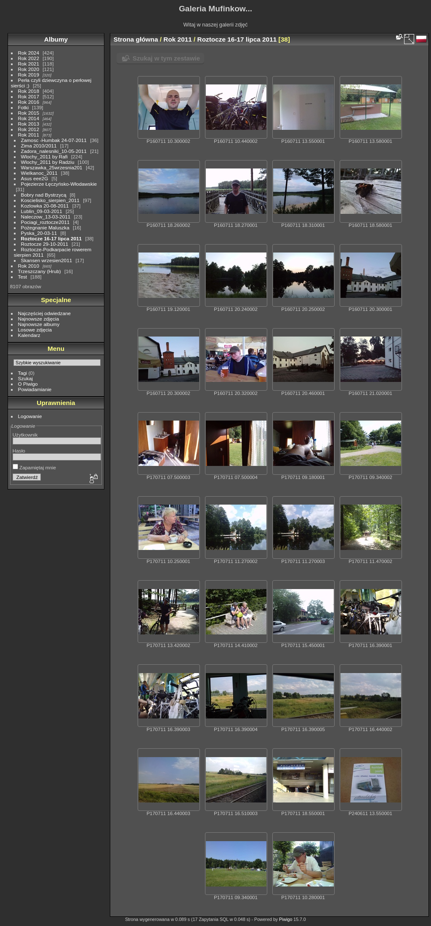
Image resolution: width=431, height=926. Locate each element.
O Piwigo (28, 384)
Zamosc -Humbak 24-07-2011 (54, 140)
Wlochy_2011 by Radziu (47, 162)
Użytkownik (25, 434)
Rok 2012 (28, 129)
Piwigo (285, 919)
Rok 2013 (28, 123)
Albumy (56, 39)
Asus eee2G (34, 178)
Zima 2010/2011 (39, 145)
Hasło (19, 450)
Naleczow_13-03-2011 (46, 216)
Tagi (22, 373)
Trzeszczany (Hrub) (39, 271)
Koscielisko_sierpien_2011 (50, 200)
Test (22, 276)
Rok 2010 (28, 265)
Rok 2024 (28, 52)
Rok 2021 (28, 63)
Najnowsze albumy (39, 324)
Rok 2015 (28, 113)
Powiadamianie (35, 389)
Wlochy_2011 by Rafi (44, 156)
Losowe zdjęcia (35, 329)
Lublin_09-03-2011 (41, 211)
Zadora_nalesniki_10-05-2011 (54, 151)
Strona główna (136, 39)
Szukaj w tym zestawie (166, 58)
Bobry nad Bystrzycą (44, 194)
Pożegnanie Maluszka (45, 227)
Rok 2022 (28, 58)
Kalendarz (29, 335)
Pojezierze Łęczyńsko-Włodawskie (59, 184)
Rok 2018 (28, 91)
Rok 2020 (28, 69)
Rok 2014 (28, 118)
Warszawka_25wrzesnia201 (51, 167)
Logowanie (30, 416)
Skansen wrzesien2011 (46, 260)
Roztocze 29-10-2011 (45, 244)
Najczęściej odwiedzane (44, 313)
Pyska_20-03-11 (39, 233)
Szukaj (25, 378)
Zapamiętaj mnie (34, 467)
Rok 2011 (28, 134)
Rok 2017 (28, 96)
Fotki (23, 107)
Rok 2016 (28, 102)
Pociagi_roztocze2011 (45, 222)
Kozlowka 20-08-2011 (45, 205)
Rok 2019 (28, 74)
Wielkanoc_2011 (39, 173)
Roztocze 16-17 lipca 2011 (51, 238)
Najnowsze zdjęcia (38, 318)
